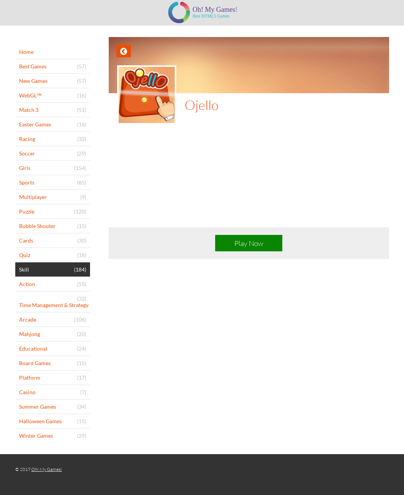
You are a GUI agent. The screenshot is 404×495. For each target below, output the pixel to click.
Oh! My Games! (46, 469)
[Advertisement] (249, 181)
